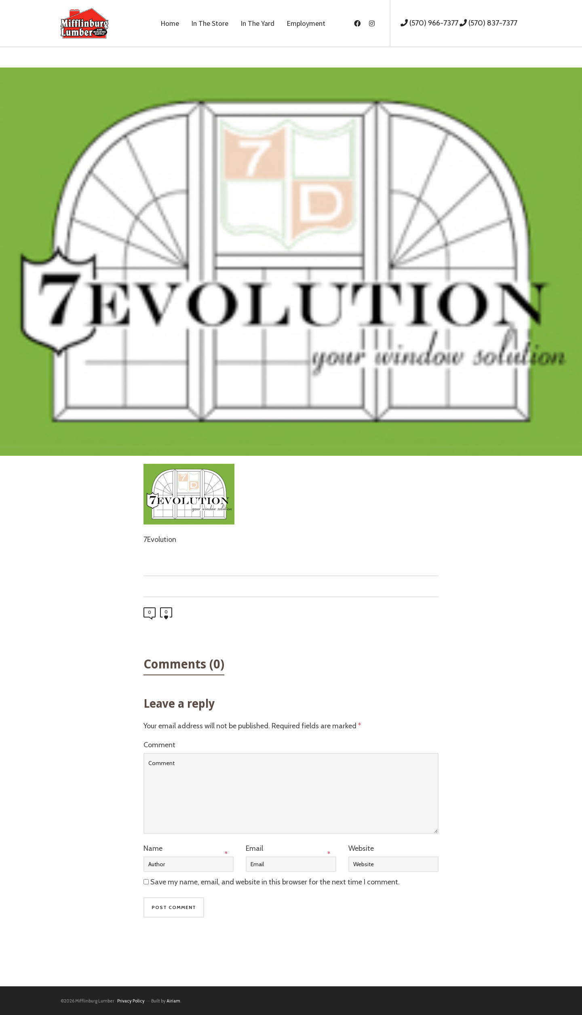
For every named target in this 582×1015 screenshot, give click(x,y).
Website (361, 848)
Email (254, 848)
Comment (159, 744)
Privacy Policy (131, 1001)
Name (152, 848)
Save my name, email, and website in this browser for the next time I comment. (275, 882)
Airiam (173, 1001)
